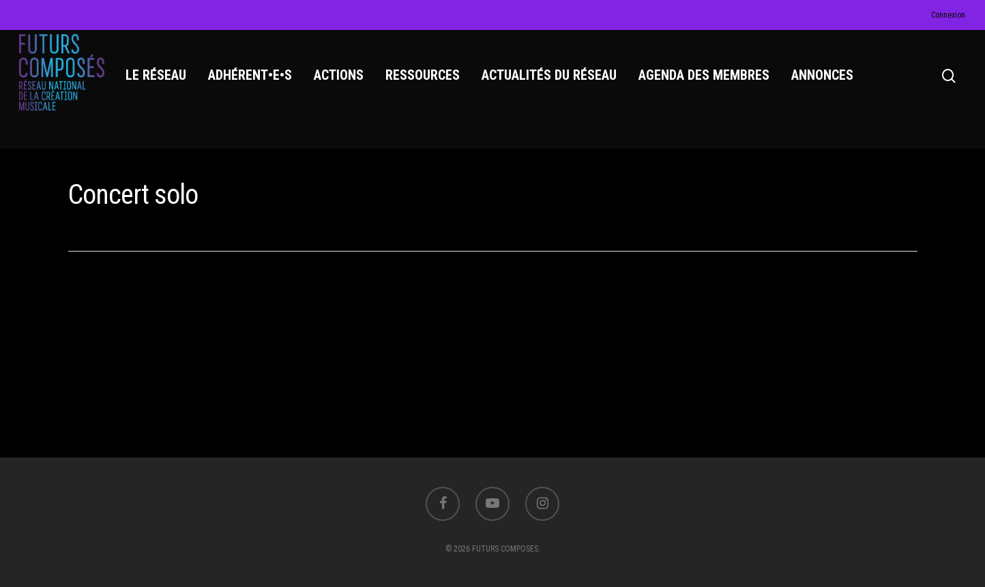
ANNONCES (826, 82)
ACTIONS (342, 82)
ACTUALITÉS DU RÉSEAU (552, 82)
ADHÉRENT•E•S (253, 82)
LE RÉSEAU (159, 82)
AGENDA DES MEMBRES (707, 82)
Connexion (948, 15)
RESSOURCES (426, 82)
